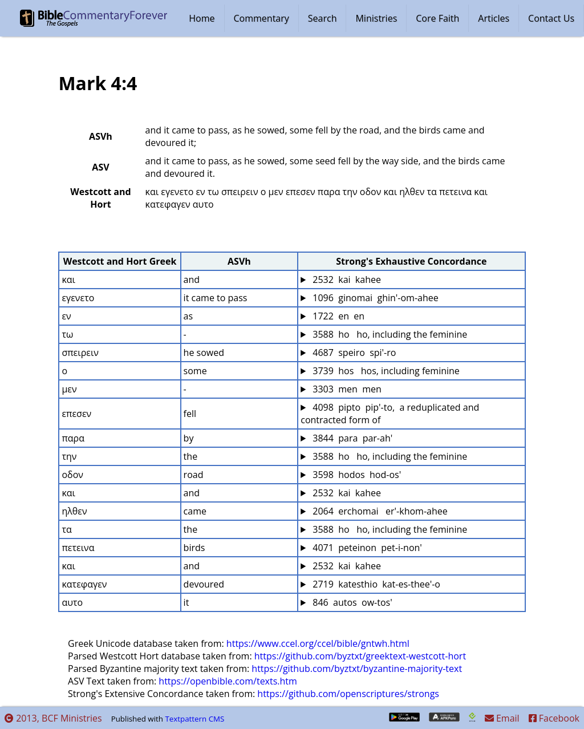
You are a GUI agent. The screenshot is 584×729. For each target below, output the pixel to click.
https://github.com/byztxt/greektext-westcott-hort (360, 656)
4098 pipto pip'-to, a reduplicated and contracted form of (391, 413)
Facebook (554, 718)
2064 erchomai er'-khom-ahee (379, 511)
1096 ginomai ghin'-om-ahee (374, 297)
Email (502, 718)
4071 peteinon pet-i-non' (366, 547)
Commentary (261, 18)
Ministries (376, 18)
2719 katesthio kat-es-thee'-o (375, 584)
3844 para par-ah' (351, 438)
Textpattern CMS (194, 719)
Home (201, 18)
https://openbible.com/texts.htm (228, 681)
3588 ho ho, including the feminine (388, 334)
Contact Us (551, 18)
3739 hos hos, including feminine (385, 370)
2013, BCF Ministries (53, 718)
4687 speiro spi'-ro (353, 352)
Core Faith (437, 18)
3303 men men (346, 389)
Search (322, 18)
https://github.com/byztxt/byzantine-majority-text (357, 668)
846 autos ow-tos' (351, 602)
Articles (493, 18)
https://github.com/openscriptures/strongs (348, 693)
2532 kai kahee (345, 279)
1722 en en (337, 316)
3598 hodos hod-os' (355, 474)
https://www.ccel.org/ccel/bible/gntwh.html (317, 643)
